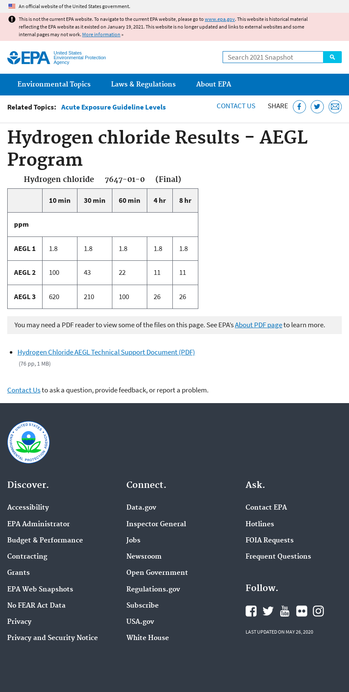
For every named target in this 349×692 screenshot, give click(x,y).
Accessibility (28, 508)
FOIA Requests (270, 541)
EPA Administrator (38, 524)
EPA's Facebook (251, 611)
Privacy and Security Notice (52, 638)
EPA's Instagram (318, 611)
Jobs (133, 541)
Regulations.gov (153, 590)
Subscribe (142, 606)
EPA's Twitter (268, 611)
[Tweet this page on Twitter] (317, 106)
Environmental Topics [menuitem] (54, 85)
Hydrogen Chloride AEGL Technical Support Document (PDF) (106, 352)
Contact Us (236, 105)
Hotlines (260, 524)
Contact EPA (266, 508)
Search (332, 57)
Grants (18, 573)
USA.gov (140, 622)
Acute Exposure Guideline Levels (113, 107)
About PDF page (258, 324)
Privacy (19, 622)
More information (101, 34)
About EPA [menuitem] (213, 85)
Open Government (157, 573)
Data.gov (141, 508)
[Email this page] (335, 106)
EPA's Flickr (301, 611)
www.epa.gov (220, 19)
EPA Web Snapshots (40, 590)
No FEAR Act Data (36, 606)
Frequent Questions (278, 557)
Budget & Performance (45, 541)
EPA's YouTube (284, 611)
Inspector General (156, 524)
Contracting (27, 557)
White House (147, 638)
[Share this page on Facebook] (299, 106)
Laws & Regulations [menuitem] (143, 85)
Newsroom (144, 557)
